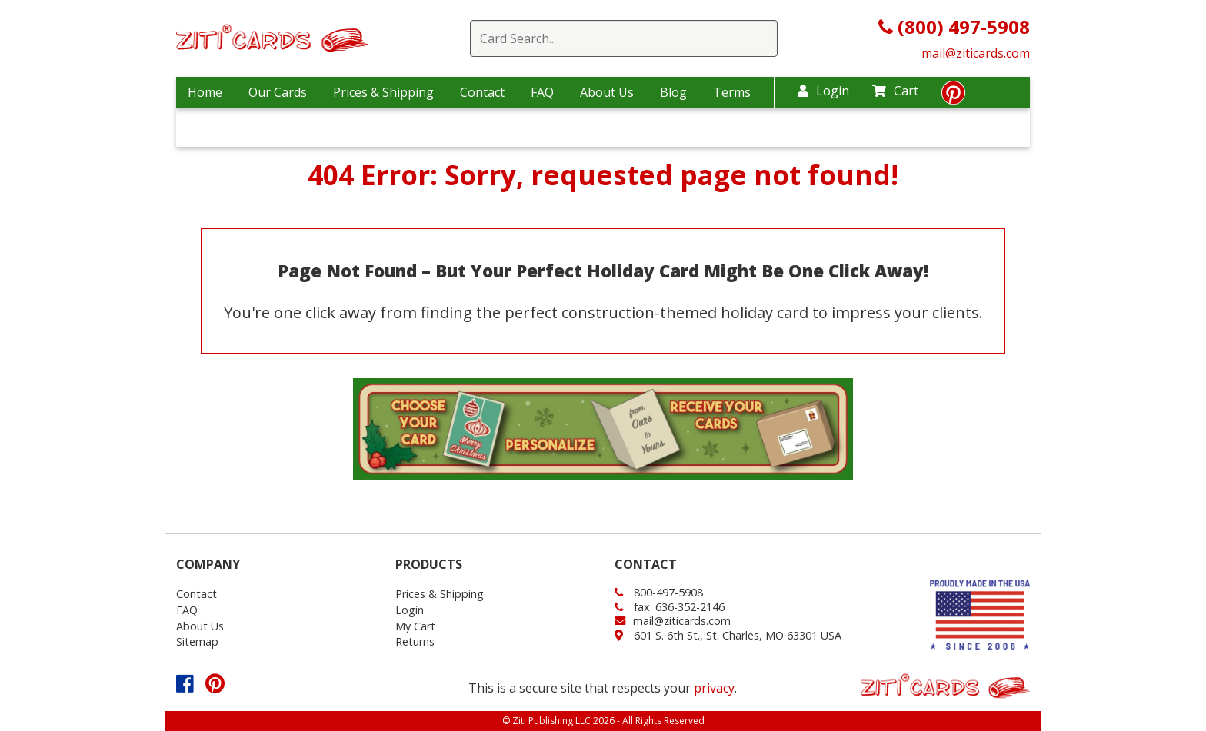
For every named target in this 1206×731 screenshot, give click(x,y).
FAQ (542, 92)
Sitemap (197, 641)
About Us (607, 92)
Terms (732, 92)
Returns (415, 641)
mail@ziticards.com (975, 53)
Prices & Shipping (383, 92)
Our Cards (277, 92)
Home (205, 92)
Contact (482, 92)
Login (823, 90)
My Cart (415, 626)
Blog (673, 92)
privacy (714, 687)
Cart (895, 90)
